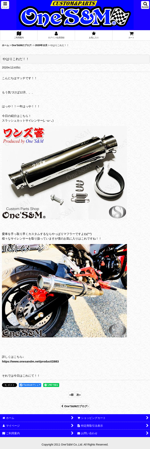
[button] (5, 5)
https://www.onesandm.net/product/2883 (30, 361)
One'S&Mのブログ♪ (75, 406)
